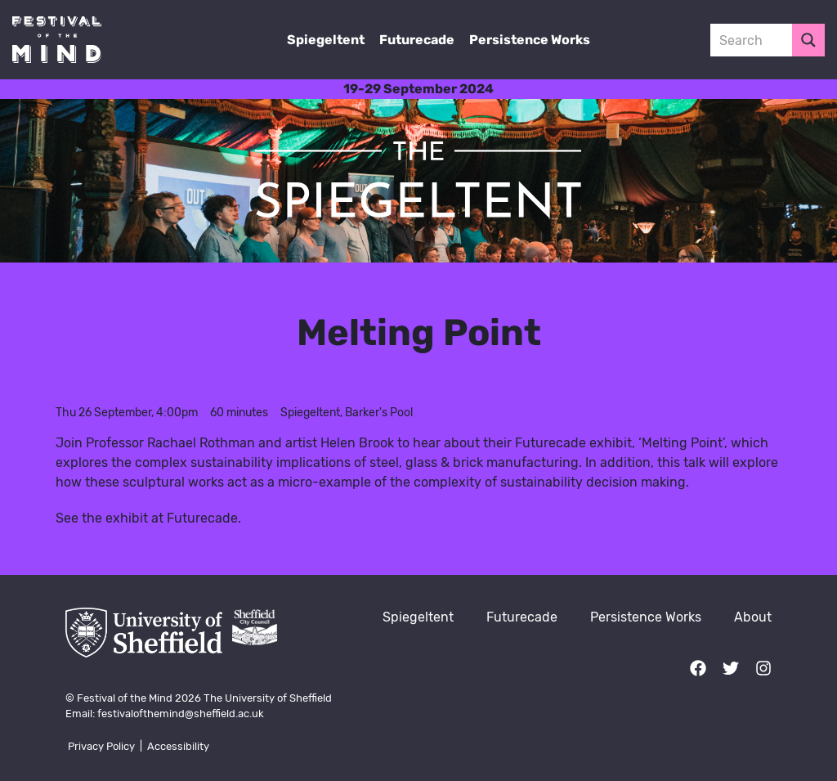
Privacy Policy (101, 746)
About (753, 617)
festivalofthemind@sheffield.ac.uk (180, 713)
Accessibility (178, 746)
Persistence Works (529, 39)
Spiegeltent (326, 39)
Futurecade (416, 39)
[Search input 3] (768, 40)
